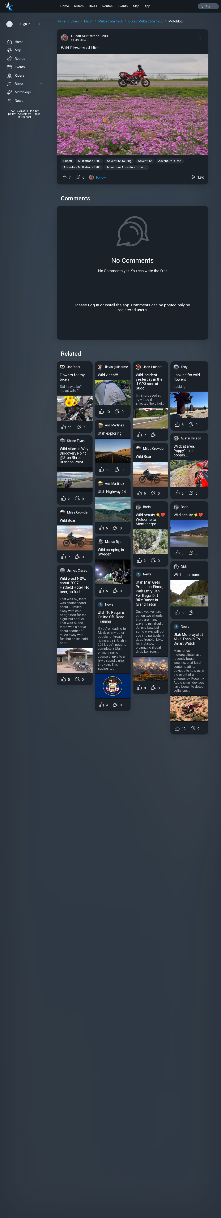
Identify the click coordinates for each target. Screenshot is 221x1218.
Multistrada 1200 (110, 21)
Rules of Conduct (28, 115)
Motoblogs (19, 92)
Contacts (22, 110)
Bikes (93, 6)
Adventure (145, 161)
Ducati (88, 21)
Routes (107, 6)
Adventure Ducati (169, 161)
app (126, 305)
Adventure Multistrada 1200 (82, 167)
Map (136, 6)
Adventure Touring (119, 161)
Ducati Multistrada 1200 (145, 21)
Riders (79, 6)
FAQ (12, 110)
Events (123, 6)
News (15, 100)
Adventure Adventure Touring (126, 167)
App (147, 6)
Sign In (208, 6)
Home (64, 6)
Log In (93, 305)
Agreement (24, 113)
